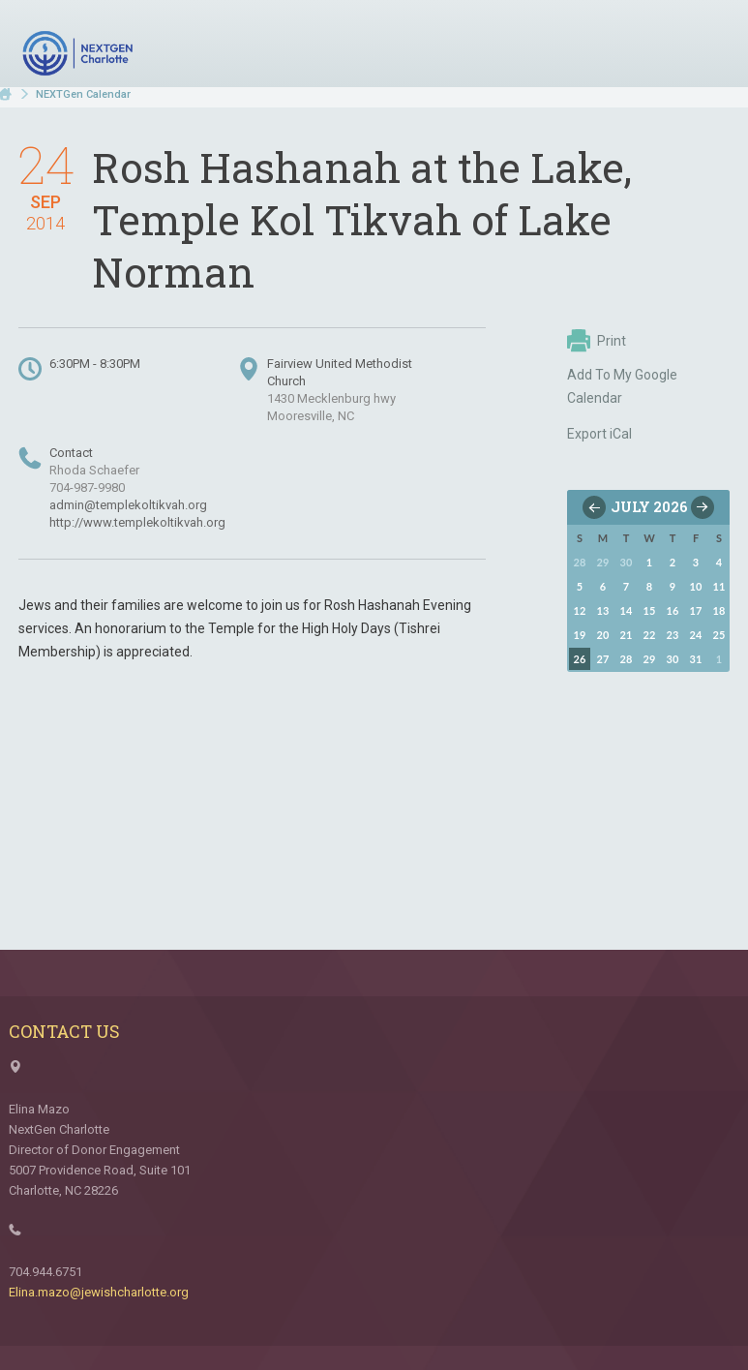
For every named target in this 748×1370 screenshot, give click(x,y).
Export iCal (599, 433)
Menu (707, 46)
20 (603, 634)
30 (673, 659)
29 (649, 659)
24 (696, 634)
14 (626, 610)
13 (603, 610)
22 (649, 634)
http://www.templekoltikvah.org (137, 522)
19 (580, 634)
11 (719, 586)
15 (649, 610)
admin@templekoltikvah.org (128, 505)
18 (719, 610)
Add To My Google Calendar (622, 386)
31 (696, 659)
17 (696, 610)
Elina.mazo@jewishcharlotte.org (99, 1292)
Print (596, 340)
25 (719, 634)
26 (580, 659)
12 (580, 610)
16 (673, 610)
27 (603, 659)
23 (673, 634)
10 (696, 586)
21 (626, 634)
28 (626, 659)
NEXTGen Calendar (83, 94)
